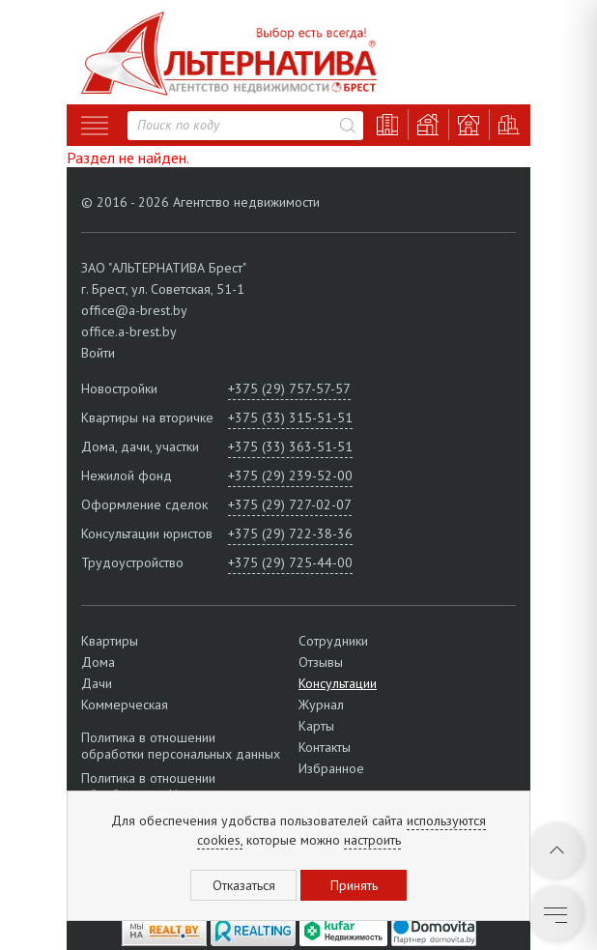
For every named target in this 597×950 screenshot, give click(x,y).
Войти (98, 352)
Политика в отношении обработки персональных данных (180, 746)
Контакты (324, 747)
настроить (372, 840)
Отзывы (320, 662)
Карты (316, 725)
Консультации (337, 683)
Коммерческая (124, 704)
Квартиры (109, 640)
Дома (98, 662)
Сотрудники (333, 640)
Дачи (96, 683)
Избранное (331, 768)
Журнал (321, 704)
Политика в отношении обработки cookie (148, 786)
